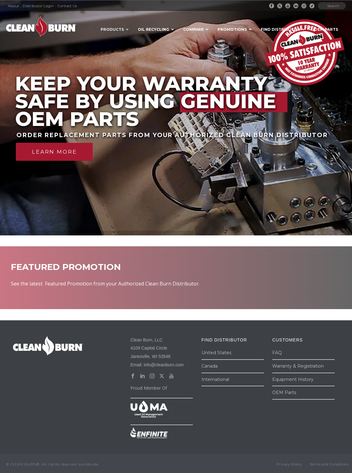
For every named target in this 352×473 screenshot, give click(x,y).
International (215, 379)
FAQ (277, 352)
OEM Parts (284, 392)
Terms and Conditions (328, 464)
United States (216, 352)
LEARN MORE (54, 152)
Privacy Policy (289, 464)
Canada (209, 366)
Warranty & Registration (298, 366)
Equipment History (293, 379)
